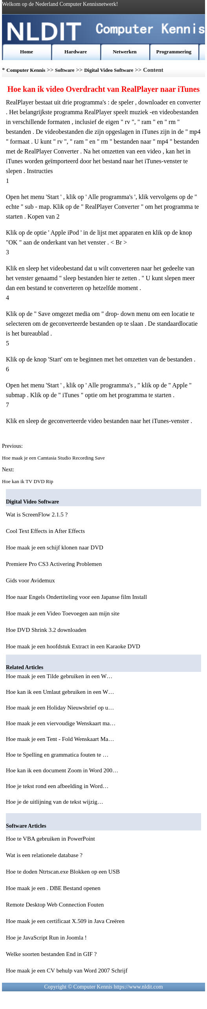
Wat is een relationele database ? (44, 855)
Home (26, 52)
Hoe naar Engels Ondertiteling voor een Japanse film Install (76, 597)
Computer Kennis (25, 70)
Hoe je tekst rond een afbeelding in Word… (57, 786)
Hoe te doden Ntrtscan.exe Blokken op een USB (63, 872)
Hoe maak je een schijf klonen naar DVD (54, 547)
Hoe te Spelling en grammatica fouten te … (57, 755)
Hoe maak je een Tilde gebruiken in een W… (59, 676)
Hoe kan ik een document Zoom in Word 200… (62, 770)
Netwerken (125, 52)
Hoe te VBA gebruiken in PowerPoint (50, 839)
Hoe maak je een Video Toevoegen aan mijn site (62, 613)
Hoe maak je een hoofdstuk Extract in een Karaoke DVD (73, 646)
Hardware (75, 52)
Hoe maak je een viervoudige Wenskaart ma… (60, 723)
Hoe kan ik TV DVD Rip (28, 481)
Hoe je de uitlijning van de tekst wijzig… (54, 802)
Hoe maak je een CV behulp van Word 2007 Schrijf (66, 970)
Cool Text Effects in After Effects (45, 531)
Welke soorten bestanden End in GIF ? (51, 954)
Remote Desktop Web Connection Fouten (55, 904)
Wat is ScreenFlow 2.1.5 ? (37, 514)
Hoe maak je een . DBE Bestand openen (53, 888)
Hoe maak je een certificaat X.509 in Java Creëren (65, 921)
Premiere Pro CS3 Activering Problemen (54, 564)
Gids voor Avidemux (30, 580)
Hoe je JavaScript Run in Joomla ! (46, 937)
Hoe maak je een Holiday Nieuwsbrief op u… (60, 707)
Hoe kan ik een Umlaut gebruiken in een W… (60, 692)
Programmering (173, 52)
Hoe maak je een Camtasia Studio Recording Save (54, 458)
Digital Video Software (108, 70)
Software (65, 70)
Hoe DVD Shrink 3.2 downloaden (46, 630)
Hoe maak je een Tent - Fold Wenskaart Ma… (60, 739)
